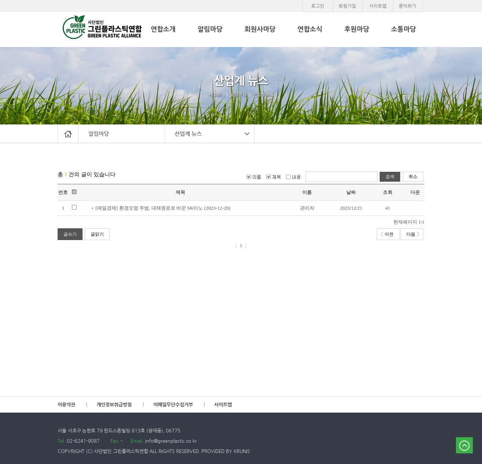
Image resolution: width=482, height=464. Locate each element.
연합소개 (163, 29)
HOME (216, 94)
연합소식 (309, 29)
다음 (412, 234)
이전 (387, 234)
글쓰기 (70, 234)
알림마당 (98, 133)
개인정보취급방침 (114, 404)
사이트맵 (223, 404)
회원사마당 (259, 29)
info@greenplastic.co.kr (170, 441)
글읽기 (97, 234)
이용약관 (66, 404)
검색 (390, 176)
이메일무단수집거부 (173, 404)
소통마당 (403, 29)
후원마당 (356, 29)
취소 (413, 176)
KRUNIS (242, 451)
